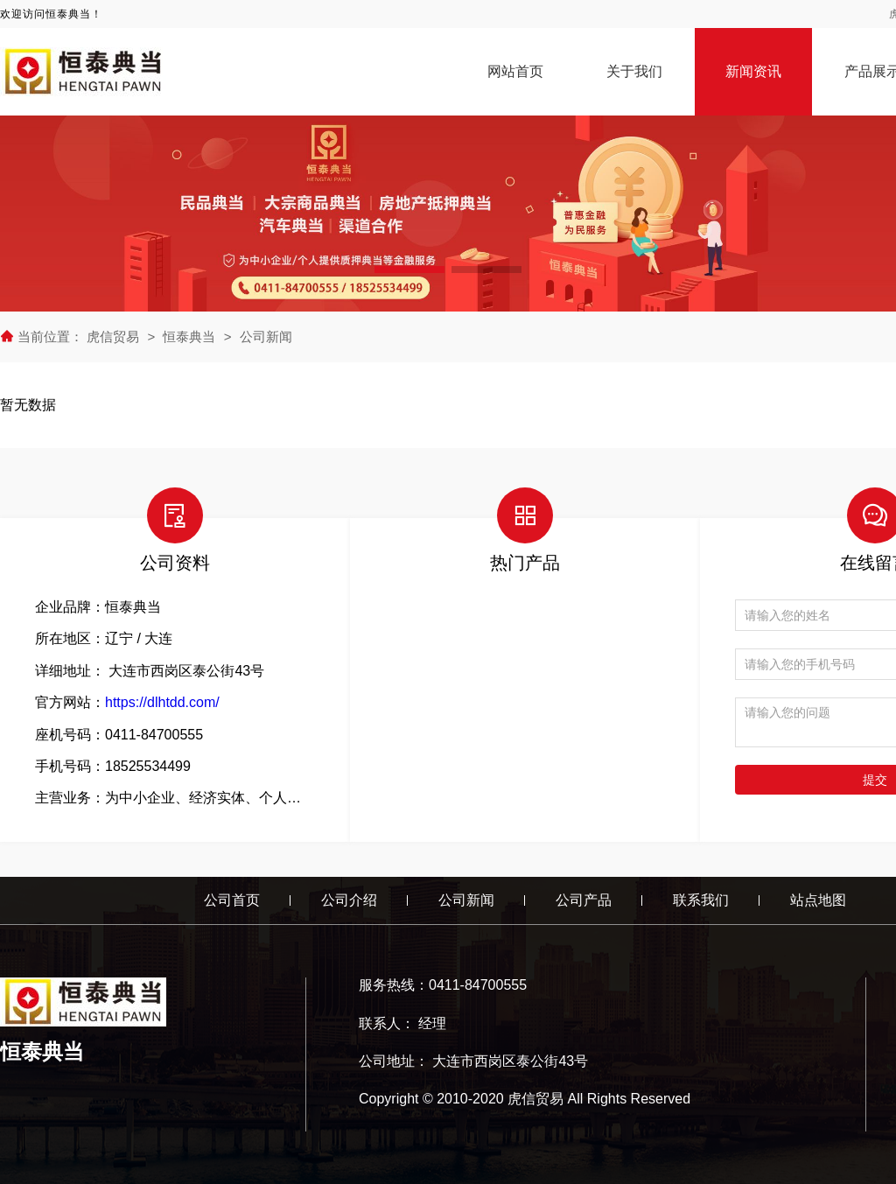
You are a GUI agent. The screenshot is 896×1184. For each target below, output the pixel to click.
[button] (409, 269)
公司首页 (232, 900)
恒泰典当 (189, 336)
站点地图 (818, 900)
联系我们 (701, 900)
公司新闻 (266, 336)
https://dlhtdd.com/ (162, 702)
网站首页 (515, 71)
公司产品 (584, 900)
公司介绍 (349, 900)
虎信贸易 (115, 336)
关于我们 (634, 71)
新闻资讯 (753, 71)
